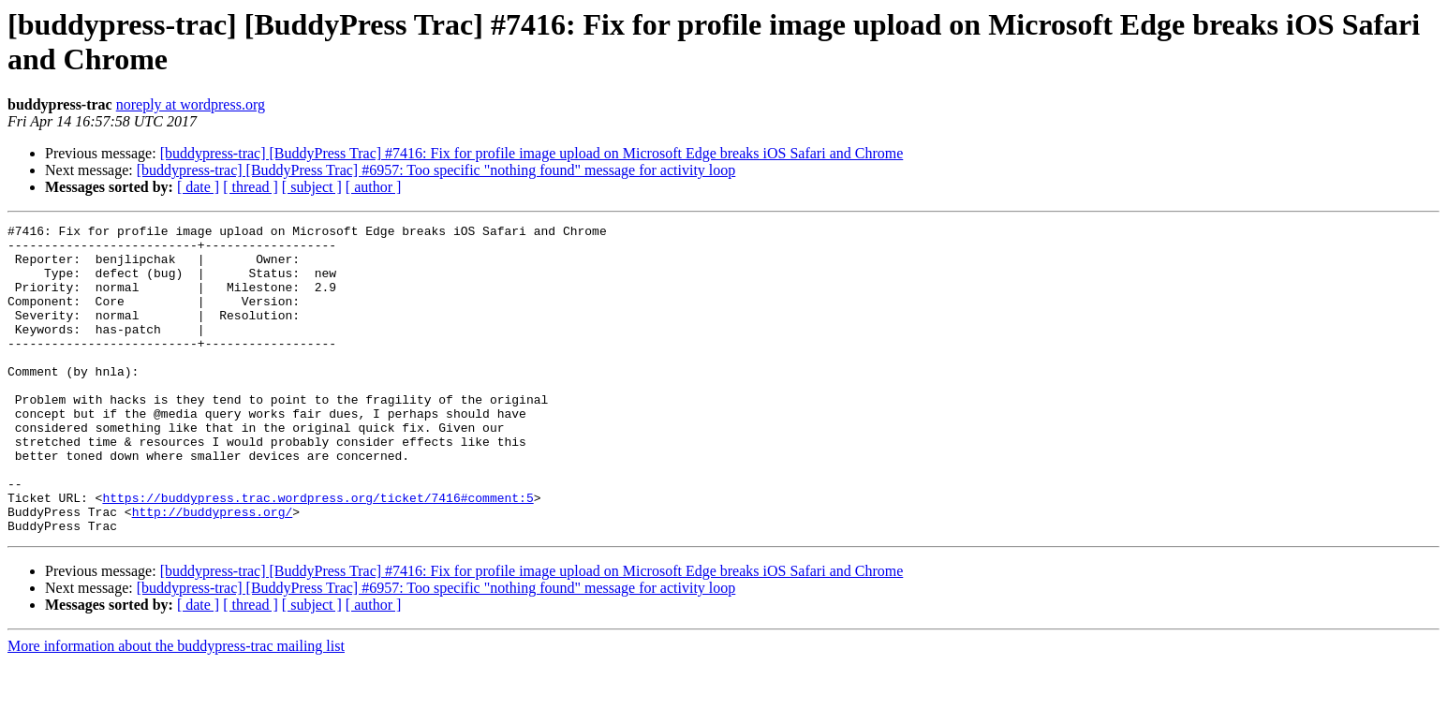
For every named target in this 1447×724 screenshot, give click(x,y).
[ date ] (198, 187)
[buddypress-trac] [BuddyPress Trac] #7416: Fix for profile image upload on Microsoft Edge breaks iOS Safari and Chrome (532, 153)
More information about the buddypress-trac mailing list (176, 708)
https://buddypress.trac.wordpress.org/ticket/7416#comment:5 (317, 553)
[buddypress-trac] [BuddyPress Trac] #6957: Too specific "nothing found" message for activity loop (436, 170)
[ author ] (374, 187)
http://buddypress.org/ (212, 570)
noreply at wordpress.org (190, 104)
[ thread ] (250, 187)
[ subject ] (312, 187)
